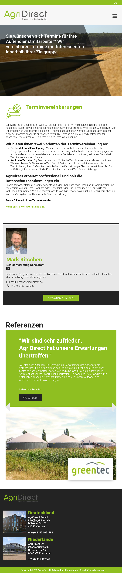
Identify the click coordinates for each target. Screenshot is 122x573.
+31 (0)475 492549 (39, 559)
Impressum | (73, 570)
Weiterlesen (30, 397)
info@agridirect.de (39, 520)
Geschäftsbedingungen (92, 570)
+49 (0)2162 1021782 (40, 532)
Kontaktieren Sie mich (61, 298)
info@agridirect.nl (38, 547)
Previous (8, 407)
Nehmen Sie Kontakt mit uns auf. (25, 206)
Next (114, 407)
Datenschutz (58, 570)
